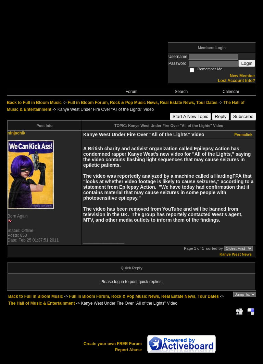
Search (181, 91)
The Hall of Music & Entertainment (41, 303)
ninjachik (16, 133)
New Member (242, 75)
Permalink (243, 134)
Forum (132, 91)
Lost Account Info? (236, 80)
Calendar (231, 91)
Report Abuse (128, 350)
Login (246, 63)
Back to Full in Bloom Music (34, 102)
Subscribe (243, 116)
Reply (220, 116)
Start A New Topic (190, 116)
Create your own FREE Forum (113, 343)
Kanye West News (236, 254)
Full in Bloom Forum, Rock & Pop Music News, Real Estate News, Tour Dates (142, 102)
